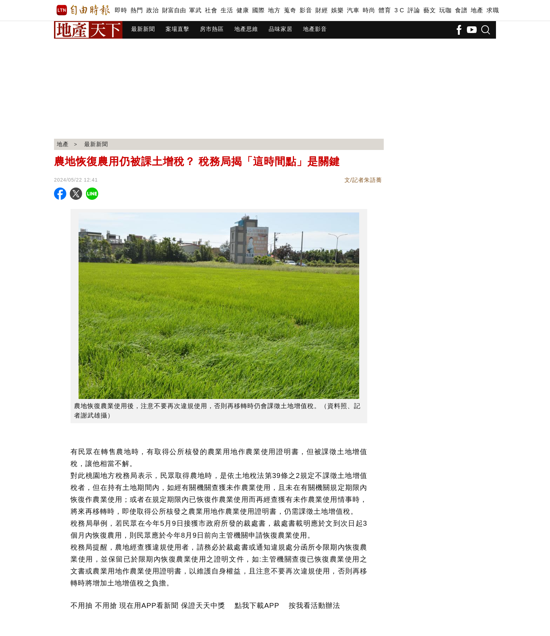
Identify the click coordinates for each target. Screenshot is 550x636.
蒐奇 (290, 10)
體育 (384, 10)
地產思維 (246, 29)
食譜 (461, 10)
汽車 (353, 10)
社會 (211, 10)
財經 (321, 10)
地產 (477, 10)
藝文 (429, 10)
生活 (227, 10)
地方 (274, 10)
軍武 (195, 10)
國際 (258, 10)
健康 (242, 10)
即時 (121, 10)
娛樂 (337, 10)
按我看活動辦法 (314, 605)
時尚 (369, 10)
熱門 (136, 10)
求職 (493, 10)
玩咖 (445, 10)
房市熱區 (212, 29)
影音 (306, 10)
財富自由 (174, 10)
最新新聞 (143, 29)
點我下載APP (257, 605)
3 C (399, 10)
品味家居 (281, 29)
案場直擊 (177, 29)
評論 (414, 10)
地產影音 (315, 29)
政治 (152, 10)
